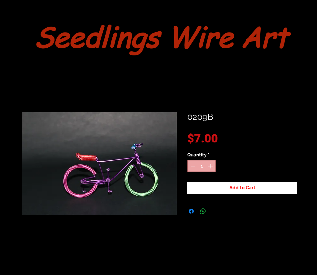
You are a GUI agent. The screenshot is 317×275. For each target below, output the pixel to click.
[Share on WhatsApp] (203, 211)
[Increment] (211, 166)
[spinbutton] (202, 166)
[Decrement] (192, 166)
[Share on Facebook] (191, 211)
